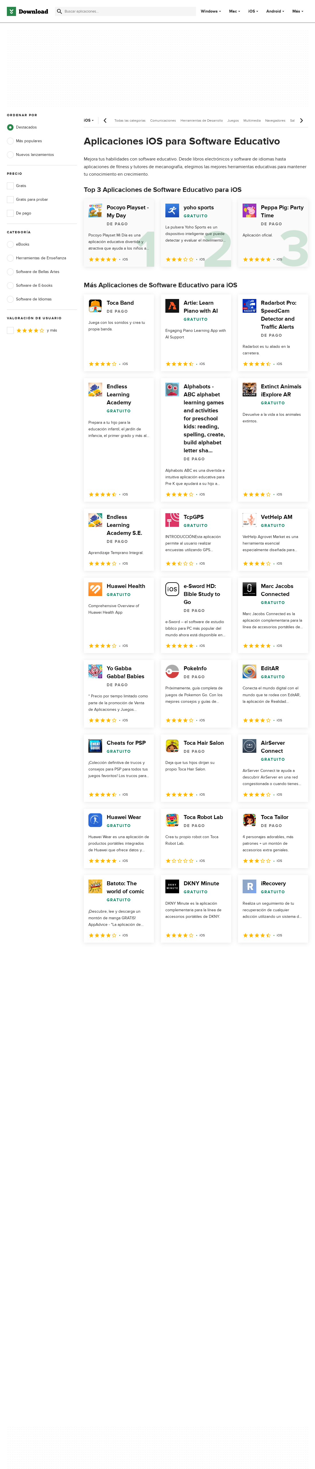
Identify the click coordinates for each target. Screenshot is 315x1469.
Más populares (24, 141)
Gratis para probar (27, 199)
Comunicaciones (163, 121)
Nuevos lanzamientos (30, 154)
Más (298, 11)
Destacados (22, 127)
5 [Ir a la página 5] (149, 955)
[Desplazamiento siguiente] (301, 120)
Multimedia (252, 121)
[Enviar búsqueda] (59, 11)
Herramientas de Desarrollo (202, 121)
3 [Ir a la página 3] (119, 955)
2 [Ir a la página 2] (104, 955)
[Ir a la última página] (295, 955)
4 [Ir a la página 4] (134, 955)
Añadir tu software (104, 1232)
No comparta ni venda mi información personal (190, 1255)
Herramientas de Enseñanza (36, 258)
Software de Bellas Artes (33, 271)
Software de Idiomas (29, 299)
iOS (251, 11)
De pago (19, 213)
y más (32, 330)
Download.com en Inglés (109, 1252)
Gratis (16, 185)
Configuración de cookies (190, 1267)
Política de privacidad (186, 1222)
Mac (233, 11)
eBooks (18, 244)
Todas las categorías (130, 121)
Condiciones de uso (185, 1232)
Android (273, 11)
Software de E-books (30, 285)
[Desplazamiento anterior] (105, 120)
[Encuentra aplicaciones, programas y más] (125, 11)
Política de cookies (184, 1242)
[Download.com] (27, 11)
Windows (209, 11)
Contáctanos (99, 1242)
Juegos (233, 121)
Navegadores (275, 121)
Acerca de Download (106, 1222)
